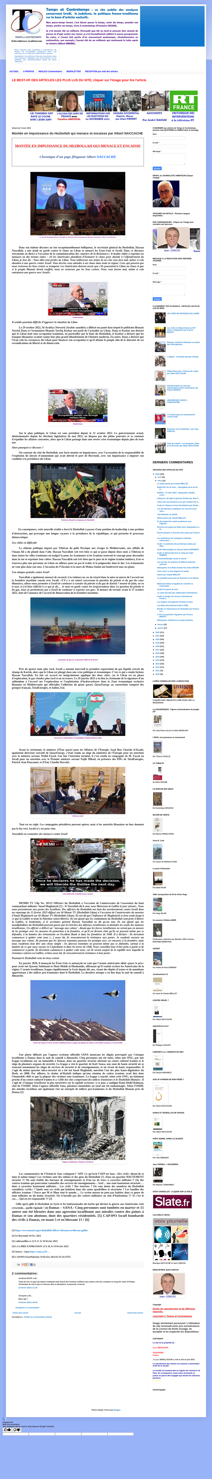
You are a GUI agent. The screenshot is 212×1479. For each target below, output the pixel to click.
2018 (158, 646)
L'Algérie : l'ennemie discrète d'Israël (182, 357)
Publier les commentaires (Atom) (38, 1317)
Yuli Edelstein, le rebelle (167, 514)
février (161, 624)
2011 (158, 671)
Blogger (117, 1410)
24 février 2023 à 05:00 (28, 1302)
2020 (158, 639)
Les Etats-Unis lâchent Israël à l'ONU (172, 605)
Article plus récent (20, 1313)
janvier (161, 628)
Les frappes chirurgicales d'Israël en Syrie (175, 602)
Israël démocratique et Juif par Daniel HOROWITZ (178, 550)
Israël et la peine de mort (167, 589)
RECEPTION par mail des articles (101, 71)
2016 (158, 653)
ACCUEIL (14, 71)
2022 (158, 632)
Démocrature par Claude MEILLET (171, 518)
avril (160, 477)
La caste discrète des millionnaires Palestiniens (177, 593)
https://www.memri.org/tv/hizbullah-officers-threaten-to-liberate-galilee (51, 1230)
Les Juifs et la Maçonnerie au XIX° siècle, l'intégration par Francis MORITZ (181, 330)
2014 (158, 660)
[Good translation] (7, 1430)
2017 (158, 650)
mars (160, 481)
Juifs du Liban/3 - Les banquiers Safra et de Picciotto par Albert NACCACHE (183, 444)
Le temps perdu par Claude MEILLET (172, 484)
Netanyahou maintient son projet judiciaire (175, 620)
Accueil (78, 1313)
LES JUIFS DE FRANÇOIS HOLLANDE (183, 313)
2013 (158, 664)
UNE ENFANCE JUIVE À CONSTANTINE (177, 401)
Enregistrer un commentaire (27, 1308)
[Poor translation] (16, 1430)
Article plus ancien (135, 1313)
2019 (158, 643)
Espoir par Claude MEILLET (168, 575)
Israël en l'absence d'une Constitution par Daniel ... (178, 505)
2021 (158, 636)
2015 (158, 657)
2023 (158, 474)
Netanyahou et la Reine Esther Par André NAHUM (178, 568)
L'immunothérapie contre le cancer (172, 559)
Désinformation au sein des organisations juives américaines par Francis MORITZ (182, 388)
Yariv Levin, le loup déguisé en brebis (173, 571)
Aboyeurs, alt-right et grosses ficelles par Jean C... (178, 498)
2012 (158, 667)
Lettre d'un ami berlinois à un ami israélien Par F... (178, 502)
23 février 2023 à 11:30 (28, 1288)
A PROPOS (28, 71)
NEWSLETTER (73, 71)
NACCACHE (106, 157)
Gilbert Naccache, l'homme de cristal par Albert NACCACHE (182, 372)
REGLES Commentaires (50, 71)
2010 (158, 674)
